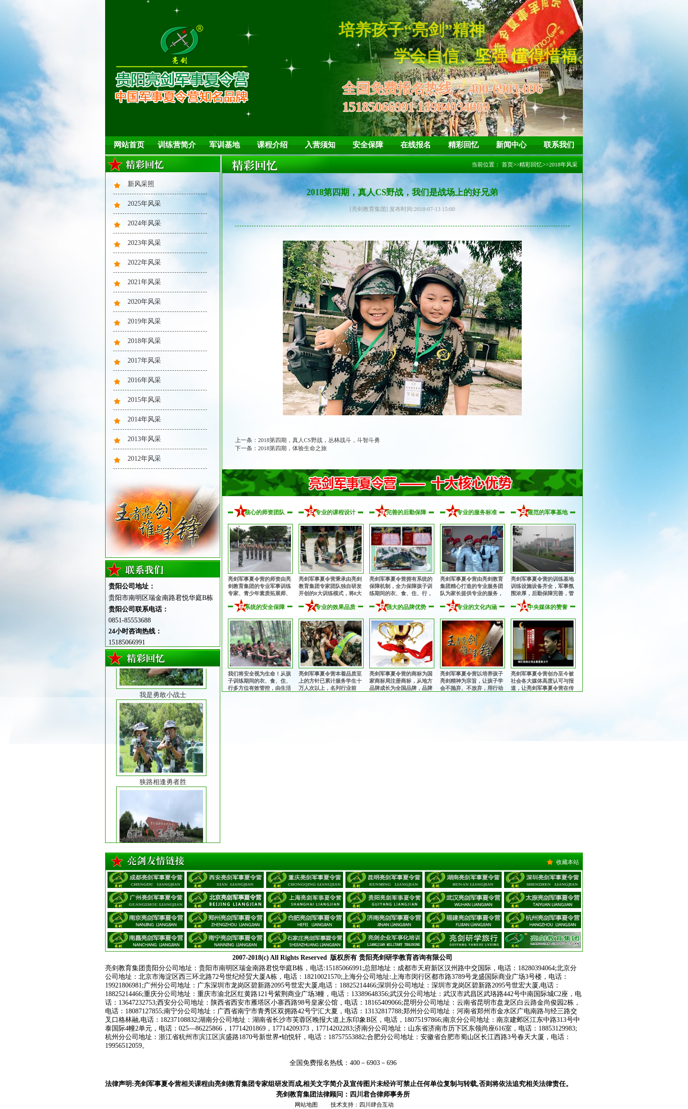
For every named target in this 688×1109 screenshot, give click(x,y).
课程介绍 (272, 145)
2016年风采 (144, 380)
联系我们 (559, 145)
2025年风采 (144, 203)
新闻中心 (511, 145)
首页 (507, 164)
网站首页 (129, 145)
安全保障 (368, 145)
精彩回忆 (463, 145)
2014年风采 (144, 419)
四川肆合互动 (376, 1104)
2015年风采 (144, 399)
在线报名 (415, 145)
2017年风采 (144, 360)
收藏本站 (567, 862)
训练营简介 (177, 145)
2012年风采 (144, 458)
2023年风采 (144, 242)
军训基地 (224, 145)
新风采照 (141, 184)
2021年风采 (144, 282)
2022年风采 (144, 262)
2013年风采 (144, 439)
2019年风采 (144, 321)
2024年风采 (144, 223)
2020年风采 (144, 301)
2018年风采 (144, 340)
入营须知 (320, 145)
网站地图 (306, 1104)
